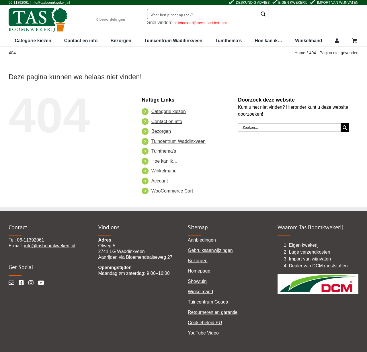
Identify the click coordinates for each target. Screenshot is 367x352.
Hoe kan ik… (164, 161)
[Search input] (203, 14)
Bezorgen (161, 131)
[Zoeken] (345, 127)
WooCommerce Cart (172, 190)
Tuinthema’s (163, 151)
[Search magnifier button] (263, 14)
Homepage (199, 271)
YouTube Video (203, 332)
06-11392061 (30, 240)
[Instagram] (31, 283)
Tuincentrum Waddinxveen (178, 141)
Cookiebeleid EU (205, 322)
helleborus (182, 23)
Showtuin (197, 281)
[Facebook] (21, 283)
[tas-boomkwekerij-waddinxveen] (38, 10)
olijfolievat (198, 23)
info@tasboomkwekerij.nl (49, 245)
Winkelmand (164, 170)
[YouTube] (41, 283)
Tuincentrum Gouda (208, 302)
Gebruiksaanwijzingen (210, 250)
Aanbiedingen (202, 240)
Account (159, 180)
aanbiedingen (216, 23)
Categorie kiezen (168, 111)
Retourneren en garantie (212, 312)
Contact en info (166, 121)
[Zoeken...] (289, 127)
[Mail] (11, 283)
